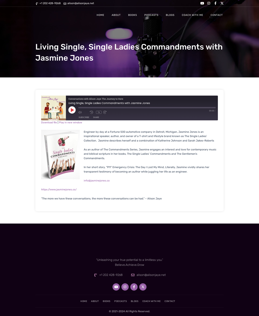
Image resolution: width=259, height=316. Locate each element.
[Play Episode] (72, 110)
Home (100, 15)
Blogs (170, 15)
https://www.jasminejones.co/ (60, 189)
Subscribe (84, 117)
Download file (49, 122)
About (116, 15)
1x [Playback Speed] (99, 112)
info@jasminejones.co (97, 180)
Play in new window (72, 122)
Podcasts (151, 15)
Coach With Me (192, 15)
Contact (217, 15)
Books (132, 15)
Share (96, 117)
